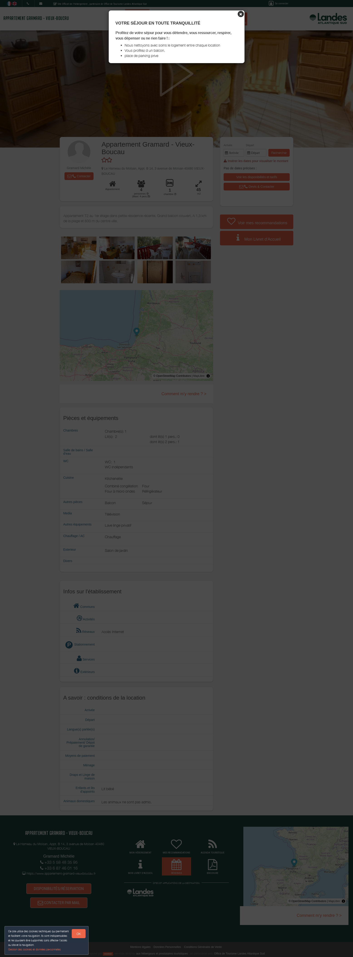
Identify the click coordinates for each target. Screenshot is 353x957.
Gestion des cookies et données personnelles (34, 949)
